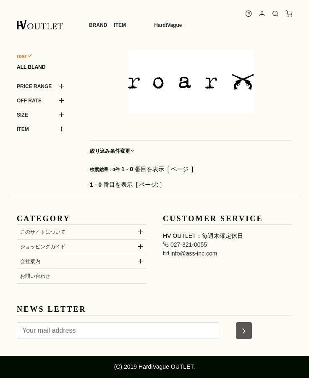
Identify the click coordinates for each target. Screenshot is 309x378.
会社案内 (30, 261)
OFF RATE (29, 101)
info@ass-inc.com (190, 253)
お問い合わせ (35, 276)
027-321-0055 (185, 244)
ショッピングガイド (42, 247)
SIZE (22, 115)
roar (21, 56)
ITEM (120, 25)
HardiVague (168, 25)
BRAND (98, 25)
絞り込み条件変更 (112, 151)
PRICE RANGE (34, 86)
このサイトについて (42, 232)
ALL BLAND (31, 67)
